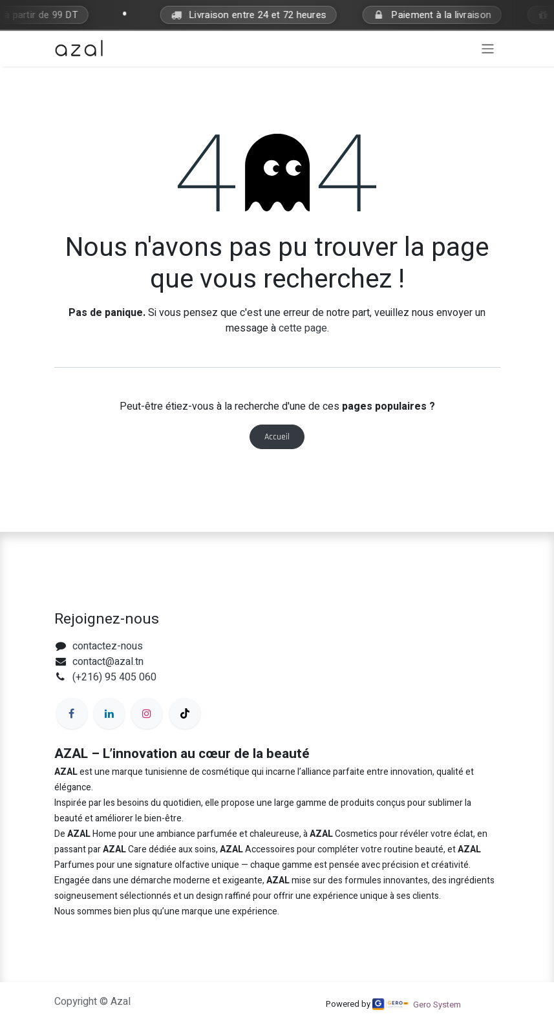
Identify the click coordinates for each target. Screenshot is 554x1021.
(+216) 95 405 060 (114, 677)
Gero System (437, 1004)
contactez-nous (107, 646)
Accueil (277, 437)
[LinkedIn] (109, 713)
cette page (303, 328)
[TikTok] (184, 713)
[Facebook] (71, 713)
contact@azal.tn (108, 661)
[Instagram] (146, 713)
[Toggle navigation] (487, 48)
